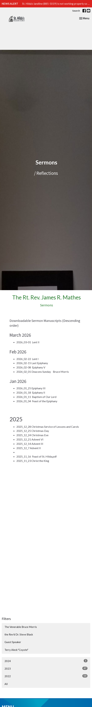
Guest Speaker (12, 642)
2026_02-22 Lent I (27, 358)
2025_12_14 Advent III (29, 443)
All (6, 683)
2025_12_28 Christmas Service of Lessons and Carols (47, 426)
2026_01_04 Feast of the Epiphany (36, 401)
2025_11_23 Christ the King (32, 460)
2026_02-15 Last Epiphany (32, 363)
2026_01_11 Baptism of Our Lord (36, 396)
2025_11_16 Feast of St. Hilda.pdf (36, 456)
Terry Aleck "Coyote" (16, 649)
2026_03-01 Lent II (27, 342)
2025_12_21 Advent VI (29, 439)
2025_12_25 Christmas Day (32, 430)
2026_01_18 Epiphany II (30, 392)
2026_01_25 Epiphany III (30, 388)
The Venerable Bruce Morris (20, 626)
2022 (46, 676)
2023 (46, 668)
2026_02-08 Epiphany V (30, 367)
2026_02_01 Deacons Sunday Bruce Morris (42, 371)
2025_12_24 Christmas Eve (32, 435)
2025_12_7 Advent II (28, 448)
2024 (46, 661)
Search (76, 10)
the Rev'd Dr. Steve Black (18, 634)
